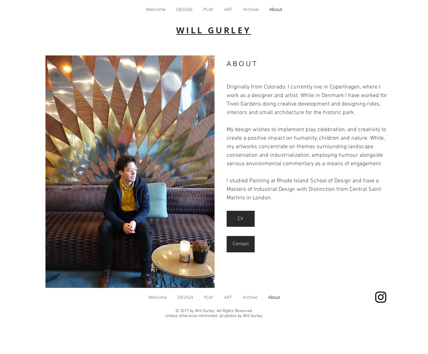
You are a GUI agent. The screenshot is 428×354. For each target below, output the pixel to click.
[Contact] (241, 244)
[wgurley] (380, 297)
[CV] (241, 219)
